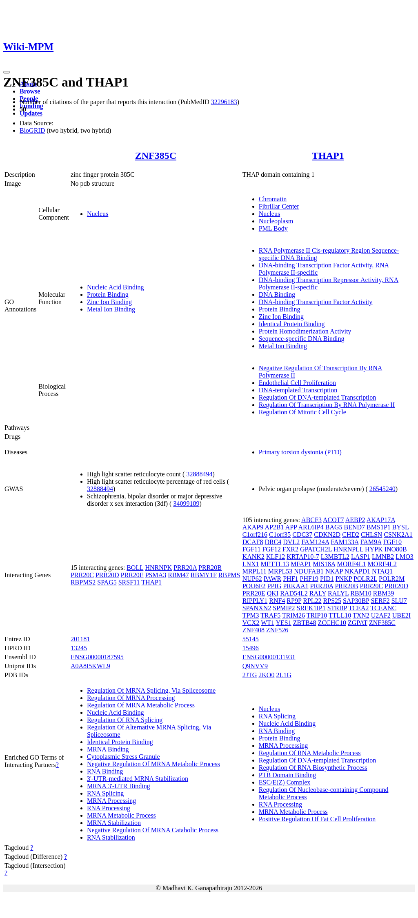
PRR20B (210, 567)
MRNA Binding (108, 749)
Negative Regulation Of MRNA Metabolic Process (153, 763)
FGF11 (251, 549)
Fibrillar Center (279, 206)
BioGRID (32, 130)
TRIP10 (317, 615)
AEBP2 (355, 519)
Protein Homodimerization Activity (305, 331)
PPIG (274, 585)
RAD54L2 (294, 593)
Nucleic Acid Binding (115, 287)
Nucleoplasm (276, 221)
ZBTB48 (304, 622)
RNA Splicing (105, 793)
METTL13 (275, 563)
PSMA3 (156, 574)
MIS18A (324, 563)
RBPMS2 (83, 582)
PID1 (327, 578)
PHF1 (290, 578)
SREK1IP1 (311, 608)
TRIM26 (293, 615)
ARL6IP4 (311, 527)
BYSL (400, 527)
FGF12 (271, 549)
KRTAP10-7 (303, 556)
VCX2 (251, 622)
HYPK (374, 549)
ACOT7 (333, 519)
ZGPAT (357, 622)
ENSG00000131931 (269, 656)
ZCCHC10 (332, 622)
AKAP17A (381, 519)
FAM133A (344, 541)
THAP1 (328, 155)
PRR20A (185, 567)
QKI (272, 593)
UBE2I (401, 615)
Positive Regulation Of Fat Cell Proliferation (317, 819)
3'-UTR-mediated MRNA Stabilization (137, 778)
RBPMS (229, 574)
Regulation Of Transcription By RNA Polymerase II (327, 404)
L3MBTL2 (335, 556)
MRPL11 (254, 571)
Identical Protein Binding (292, 323)
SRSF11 (129, 582)
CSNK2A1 (398, 534)
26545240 (382, 488)
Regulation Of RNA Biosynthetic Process (313, 767)
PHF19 (309, 578)
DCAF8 (252, 541)
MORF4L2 (382, 563)
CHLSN (371, 534)
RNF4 (277, 600)
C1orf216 (254, 534)
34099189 (186, 503)
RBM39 (383, 593)
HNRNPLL (348, 549)
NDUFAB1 (309, 571)
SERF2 (380, 600)
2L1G (283, 674)
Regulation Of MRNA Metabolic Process (141, 705)
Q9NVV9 (255, 665)
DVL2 (291, 541)
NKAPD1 (357, 571)
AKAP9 (253, 527)
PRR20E (132, 574)
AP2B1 (274, 527)
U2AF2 (381, 615)
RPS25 (332, 600)
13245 (79, 648)
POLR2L (365, 578)
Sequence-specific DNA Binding (302, 338)
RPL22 (312, 600)
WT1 (267, 622)
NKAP (334, 571)
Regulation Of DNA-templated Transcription (317, 397)
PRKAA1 (295, 585)
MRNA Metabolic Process (121, 815)
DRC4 (273, 541)
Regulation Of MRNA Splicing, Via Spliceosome (151, 690)
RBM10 (360, 593)
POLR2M (392, 578)
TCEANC (383, 608)
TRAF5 (270, 615)
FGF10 (392, 541)
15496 (250, 648)
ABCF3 (311, 519)
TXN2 (361, 615)
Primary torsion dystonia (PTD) (300, 452)
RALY (317, 593)
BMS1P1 (379, 527)
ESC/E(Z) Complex (285, 782)
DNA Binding (277, 294)
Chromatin (273, 199)
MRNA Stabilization (114, 822)
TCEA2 (359, 608)
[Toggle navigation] (6, 72)
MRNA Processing (111, 800)
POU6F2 (254, 585)
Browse (30, 91)
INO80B (396, 549)
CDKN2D (327, 534)
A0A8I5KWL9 (90, 665)
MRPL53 (280, 571)
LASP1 (360, 556)
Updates (31, 113)
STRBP (337, 608)
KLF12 (275, 556)
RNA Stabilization (111, 837)
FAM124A (315, 541)
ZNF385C (155, 155)
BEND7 (354, 527)
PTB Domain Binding (287, 774)
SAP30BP (356, 600)
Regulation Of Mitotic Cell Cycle (302, 412)
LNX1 (250, 563)
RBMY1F (204, 574)
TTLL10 (340, 615)
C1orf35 (280, 534)
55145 (250, 639)
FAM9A (371, 541)
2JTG (249, 674)
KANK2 (253, 556)
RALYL (338, 593)
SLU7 (399, 600)
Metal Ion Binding (111, 309)
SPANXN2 (256, 608)
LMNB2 (383, 556)
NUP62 (252, 578)
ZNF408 (253, 630)
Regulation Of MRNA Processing (131, 697)
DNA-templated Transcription (298, 390)
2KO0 (266, 674)
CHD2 (350, 534)
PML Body (273, 228)
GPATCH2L (316, 549)
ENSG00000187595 (97, 656)
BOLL (135, 567)
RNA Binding (105, 771)
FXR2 (290, 549)
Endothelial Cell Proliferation (297, 382)
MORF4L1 (351, 563)
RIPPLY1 (255, 600)
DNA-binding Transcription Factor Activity (316, 301)
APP (291, 527)
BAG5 (333, 527)
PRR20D (107, 574)
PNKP (344, 578)
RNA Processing (108, 808)
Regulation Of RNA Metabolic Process (310, 752)
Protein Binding (108, 294)
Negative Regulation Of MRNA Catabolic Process (152, 830)
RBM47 (178, 574)
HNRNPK (158, 567)
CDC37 (302, 534)
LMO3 (405, 556)
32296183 (224, 101)
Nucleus (97, 213)
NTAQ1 (382, 571)
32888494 (199, 474)
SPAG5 (106, 582)
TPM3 (250, 615)
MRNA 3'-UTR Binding (118, 785)
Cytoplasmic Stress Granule (123, 756)
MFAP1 (301, 563)
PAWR (272, 578)
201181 (80, 639)
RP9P (294, 600)
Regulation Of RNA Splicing (124, 719)
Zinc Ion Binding (109, 301)
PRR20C (82, 574)
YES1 (283, 622)
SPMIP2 (284, 608)
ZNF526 (277, 630)
